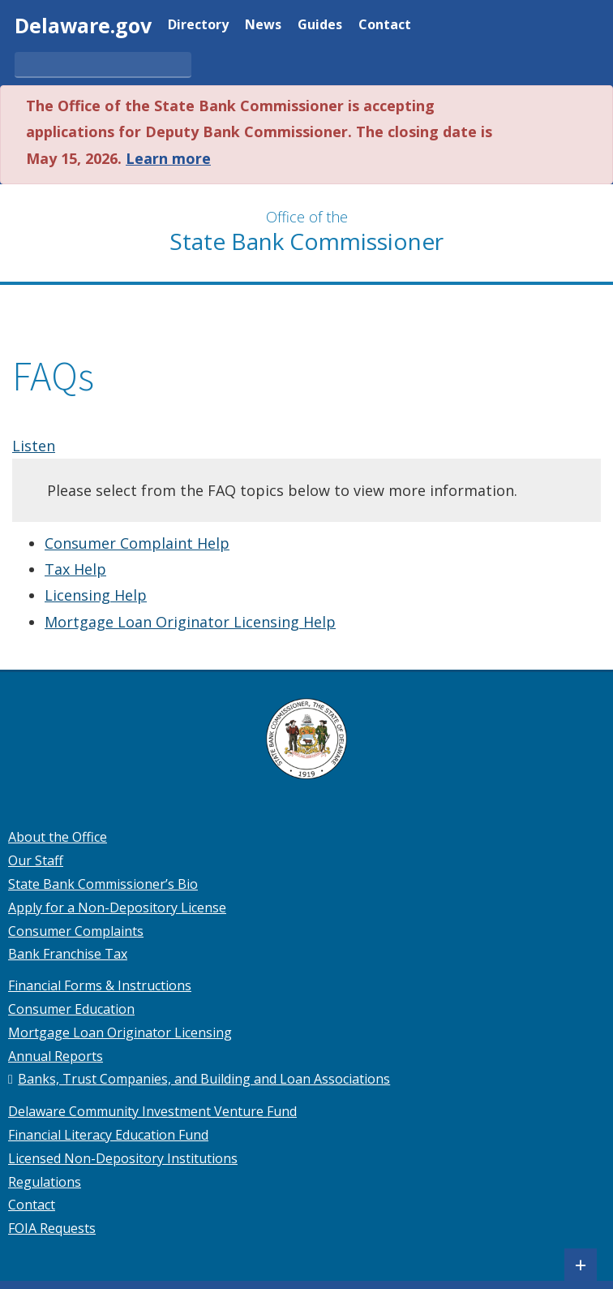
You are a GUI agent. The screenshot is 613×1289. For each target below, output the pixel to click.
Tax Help (75, 569)
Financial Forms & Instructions (99, 985)
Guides (320, 25)
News (263, 25)
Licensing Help (96, 595)
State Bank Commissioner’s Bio (103, 884)
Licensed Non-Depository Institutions (123, 1158)
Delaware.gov (83, 25)
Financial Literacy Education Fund (108, 1135)
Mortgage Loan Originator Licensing (120, 1032)
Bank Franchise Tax (67, 954)
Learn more (168, 158)
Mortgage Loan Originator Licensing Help (190, 622)
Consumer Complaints (76, 931)
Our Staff (35, 860)
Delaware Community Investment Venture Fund (152, 1111)
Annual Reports (55, 1056)
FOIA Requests (52, 1228)
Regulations (44, 1182)
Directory (198, 25)
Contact (384, 25)
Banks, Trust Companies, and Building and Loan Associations (204, 1079)
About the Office (57, 837)
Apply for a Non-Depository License (117, 907)
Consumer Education (71, 1009)
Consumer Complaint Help (137, 543)
